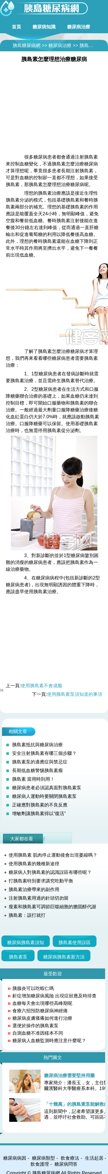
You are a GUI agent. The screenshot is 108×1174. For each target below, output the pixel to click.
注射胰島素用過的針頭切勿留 (39, 898)
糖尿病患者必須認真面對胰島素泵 (46, 787)
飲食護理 (40, 1164)
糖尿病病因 (14, 1158)
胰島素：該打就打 (27, 915)
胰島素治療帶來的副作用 (34, 889)
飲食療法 (70, 1158)
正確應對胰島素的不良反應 (39, 804)
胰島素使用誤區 (74, 942)
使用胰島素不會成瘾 (41, 685)
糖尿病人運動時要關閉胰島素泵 (44, 796)
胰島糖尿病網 (26, 45)
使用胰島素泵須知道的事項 (74, 694)
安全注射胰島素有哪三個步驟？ (44, 753)
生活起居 (94, 1158)
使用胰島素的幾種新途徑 (34, 863)
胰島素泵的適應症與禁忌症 (39, 761)
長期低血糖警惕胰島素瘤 (37, 770)
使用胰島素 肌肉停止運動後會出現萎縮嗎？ (53, 855)
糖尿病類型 (43, 1158)
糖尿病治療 (78, 26)
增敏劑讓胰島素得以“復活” (39, 813)
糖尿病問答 (65, 1164)
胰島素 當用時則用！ (33, 779)
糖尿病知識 (44, 26)
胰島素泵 (18, 956)
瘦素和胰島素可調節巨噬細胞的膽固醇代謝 (52, 906)
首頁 (16, 26)
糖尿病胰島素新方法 (64, 956)
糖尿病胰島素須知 (25, 942)
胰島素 (86, 45)
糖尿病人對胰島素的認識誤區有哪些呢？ (50, 872)
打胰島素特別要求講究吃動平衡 (41, 880)
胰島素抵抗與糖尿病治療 (37, 744)
